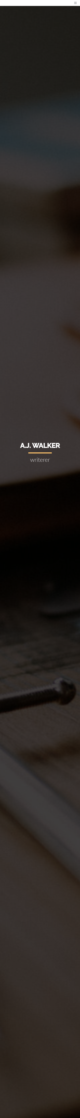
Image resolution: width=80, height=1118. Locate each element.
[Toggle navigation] (75, 3)
